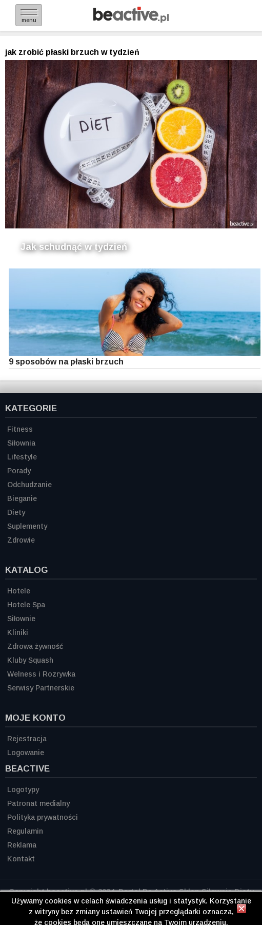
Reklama (21, 845)
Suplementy (27, 526)
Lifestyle (22, 457)
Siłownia (21, 443)
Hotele (18, 591)
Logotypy (23, 789)
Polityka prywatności (42, 817)
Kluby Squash (30, 660)
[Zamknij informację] (241, 910)
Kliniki (17, 632)
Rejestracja (27, 739)
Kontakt (21, 859)
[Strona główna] (131, 19)
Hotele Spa (26, 605)
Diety (16, 512)
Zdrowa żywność (35, 646)
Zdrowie (21, 540)
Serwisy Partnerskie (40, 688)
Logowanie (25, 752)
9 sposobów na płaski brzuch (66, 361)
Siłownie (21, 618)
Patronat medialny (38, 803)
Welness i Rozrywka (41, 674)
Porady (19, 471)
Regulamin (25, 831)
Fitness (20, 429)
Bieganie (22, 498)
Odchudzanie (29, 484)
